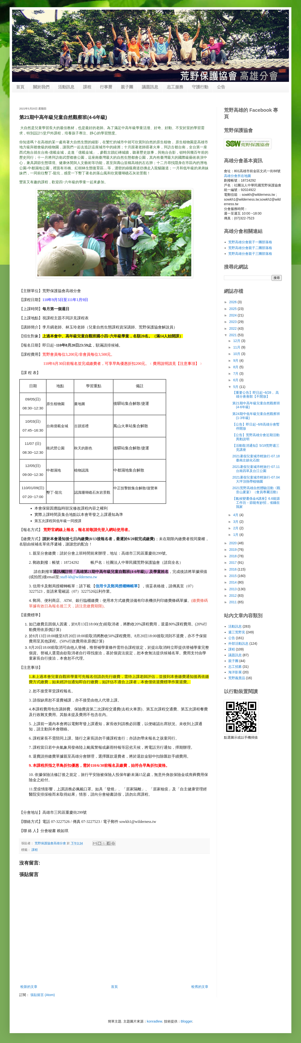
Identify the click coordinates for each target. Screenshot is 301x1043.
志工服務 (175, 87)
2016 (233, 569)
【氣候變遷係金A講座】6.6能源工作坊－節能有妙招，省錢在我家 (256, 503)
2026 (233, 302)
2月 (236, 528)
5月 (236, 387)
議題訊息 (150, 87)
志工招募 (235, 667)
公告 (221, 87)
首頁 (20, 87)
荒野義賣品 (236, 678)
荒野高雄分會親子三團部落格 (250, 254)
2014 (233, 582)
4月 (236, 515)
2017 (233, 562)
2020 (233, 543)
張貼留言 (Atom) (42, 995)
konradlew (154, 1021)
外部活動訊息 (238, 643)
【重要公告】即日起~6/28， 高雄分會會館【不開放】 (255, 395)
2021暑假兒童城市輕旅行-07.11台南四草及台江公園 (256, 469)
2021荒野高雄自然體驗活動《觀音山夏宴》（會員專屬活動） (256, 490)
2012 (233, 595)
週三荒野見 (236, 632)
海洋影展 (235, 672)
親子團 (127, 87)
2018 (233, 556)
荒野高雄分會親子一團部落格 (250, 242)
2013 (233, 589)
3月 (236, 522)
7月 (236, 373)
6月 (236, 380)
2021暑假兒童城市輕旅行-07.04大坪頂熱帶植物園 (256, 479)
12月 (237, 341)
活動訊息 (66, 87)
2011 (233, 602)
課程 (87, 87)
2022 (233, 328)
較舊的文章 (199, 987)
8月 (236, 367)
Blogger (186, 1021)
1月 (236, 535)
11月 (237, 347)
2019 (233, 549)
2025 (233, 309)
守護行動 (200, 87)
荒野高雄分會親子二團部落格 (250, 248)
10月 (237, 354)
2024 (233, 315)
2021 (233, 335)
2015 (233, 576)
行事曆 (106, 87)
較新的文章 (28, 987)
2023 (233, 322)
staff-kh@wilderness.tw (78, 577)
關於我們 (41, 87)
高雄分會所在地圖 (237, 176)
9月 (236, 360)
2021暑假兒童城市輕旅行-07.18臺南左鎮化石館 (256, 458)
